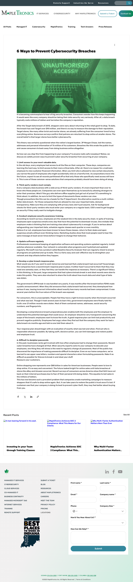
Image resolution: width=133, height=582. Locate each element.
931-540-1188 (91, 575)
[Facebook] (113, 471)
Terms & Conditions (83, 579)
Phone (73, 506)
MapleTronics (56, 27)
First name (76, 483)
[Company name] (112, 499)
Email (74, 494)
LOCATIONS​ (45, 512)
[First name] (83, 488)
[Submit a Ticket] (107, 13)
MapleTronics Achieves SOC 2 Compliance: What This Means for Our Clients (65, 448)
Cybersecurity (38, 27)
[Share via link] (38, 396)
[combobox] (113, 511)
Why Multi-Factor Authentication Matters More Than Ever (107, 448)
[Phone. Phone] (86, 511)
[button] (42, 13)
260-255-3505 (73, 575)
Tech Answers (87, 27)
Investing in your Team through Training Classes (21, 448)
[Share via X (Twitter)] (24, 396)
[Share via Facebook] (18, 396)
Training (71, 27)
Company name (108, 494)
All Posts (7, 27)
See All (126, 415)
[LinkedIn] (107, 471)
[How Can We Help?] (98, 538)
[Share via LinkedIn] (31, 396)
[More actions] (114, 44)
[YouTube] (120, 471)
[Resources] (103, 3)
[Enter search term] (118, 3)
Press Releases (105, 27)
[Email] (83, 499)
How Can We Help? (80, 529)
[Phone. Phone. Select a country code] (75, 511)
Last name (105, 483)
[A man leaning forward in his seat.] (22, 431)
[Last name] (112, 488)
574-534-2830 (52, 575)
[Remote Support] (61, 3)
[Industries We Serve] (83, 3)
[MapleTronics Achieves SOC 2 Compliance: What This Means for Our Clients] (66, 431)
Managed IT (22, 27)
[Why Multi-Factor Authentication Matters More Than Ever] (110, 431)
